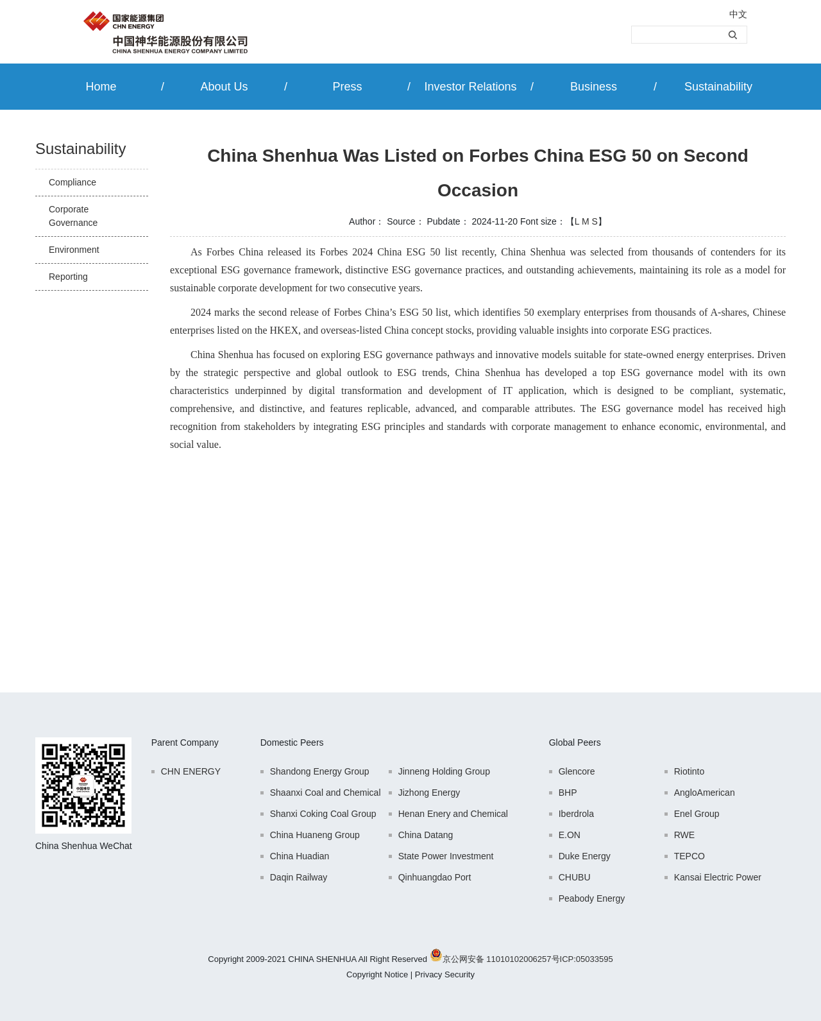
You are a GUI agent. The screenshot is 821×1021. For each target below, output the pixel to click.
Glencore (577, 771)
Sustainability (718, 86)
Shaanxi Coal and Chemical (325, 792)
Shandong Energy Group (319, 771)
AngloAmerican (704, 792)
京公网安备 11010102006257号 (501, 959)
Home (100, 86)
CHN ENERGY (191, 771)
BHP (568, 792)
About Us (224, 86)
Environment (74, 250)
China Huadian (300, 856)
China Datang (425, 835)
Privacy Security (445, 974)
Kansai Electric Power (717, 877)
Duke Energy (585, 856)
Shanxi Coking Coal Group (323, 814)
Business (593, 86)
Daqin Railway (298, 877)
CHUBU (575, 877)
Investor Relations (470, 86)
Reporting (68, 276)
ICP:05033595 (586, 959)
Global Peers (575, 742)
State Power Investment (446, 856)
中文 (738, 14)
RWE (684, 835)
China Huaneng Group (315, 835)
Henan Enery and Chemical (453, 814)
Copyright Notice (377, 974)
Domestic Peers (292, 742)
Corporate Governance (73, 216)
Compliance (72, 182)
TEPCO (689, 856)
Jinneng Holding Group (444, 771)
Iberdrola (576, 814)
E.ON (569, 835)
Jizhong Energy (429, 792)
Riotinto (689, 771)
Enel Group (697, 814)
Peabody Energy (592, 898)
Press (347, 86)
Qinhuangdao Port (434, 877)
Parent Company (185, 742)
